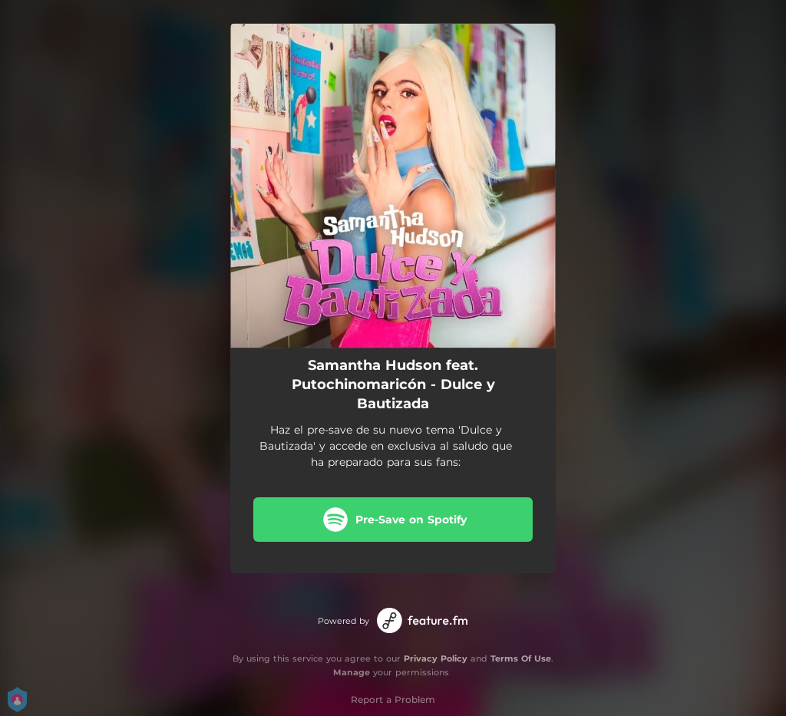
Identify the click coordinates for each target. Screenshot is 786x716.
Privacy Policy (435, 658)
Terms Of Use (520, 658)
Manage (351, 672)
